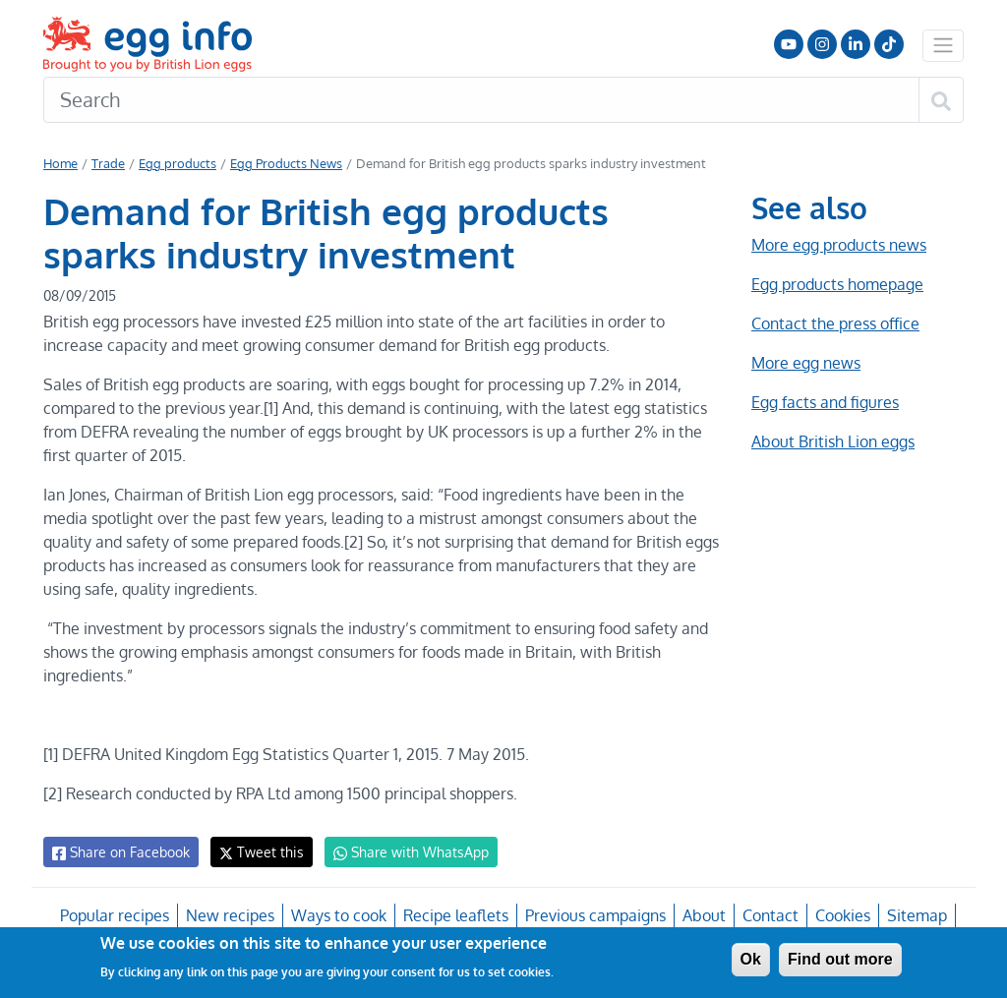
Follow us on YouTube (788, 44)
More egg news (805, 363)
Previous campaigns (594, 915)
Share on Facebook (119, 852)
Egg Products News (279, 163)
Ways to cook (339, 915)
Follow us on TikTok (889, 44)
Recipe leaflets (455, 915)
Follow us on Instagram (822, 44)
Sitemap (914, 915)
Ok (750, 959)
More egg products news (838, 245)
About (702, 915)
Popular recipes (117, 915)
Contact (768, 915)
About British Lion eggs (833, 441)
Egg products (174, 163)
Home (60, 163)
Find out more (840, 959)
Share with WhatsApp (401, 852)
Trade (107, 163)
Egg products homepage (837, 284)
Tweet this (256, 852)
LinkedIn (855, 44)
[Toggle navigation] (943, 45)
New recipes (231, 915)
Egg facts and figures (824, 402)
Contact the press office (834, 323)
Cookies (840, 915)
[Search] (481, 100)
